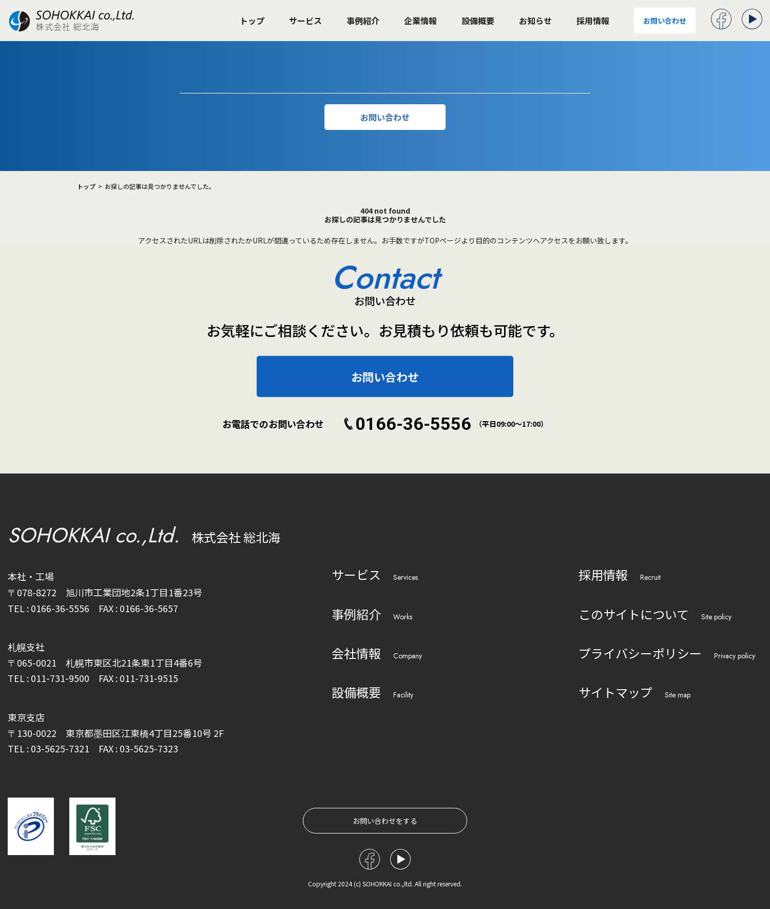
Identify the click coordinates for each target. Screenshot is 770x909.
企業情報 (420, 20)
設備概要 (477, 20)
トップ (252, 20)
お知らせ (535, 20)
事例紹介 (362, 20)
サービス (305, 20)
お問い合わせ (664, 20)
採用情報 (592, 20)
